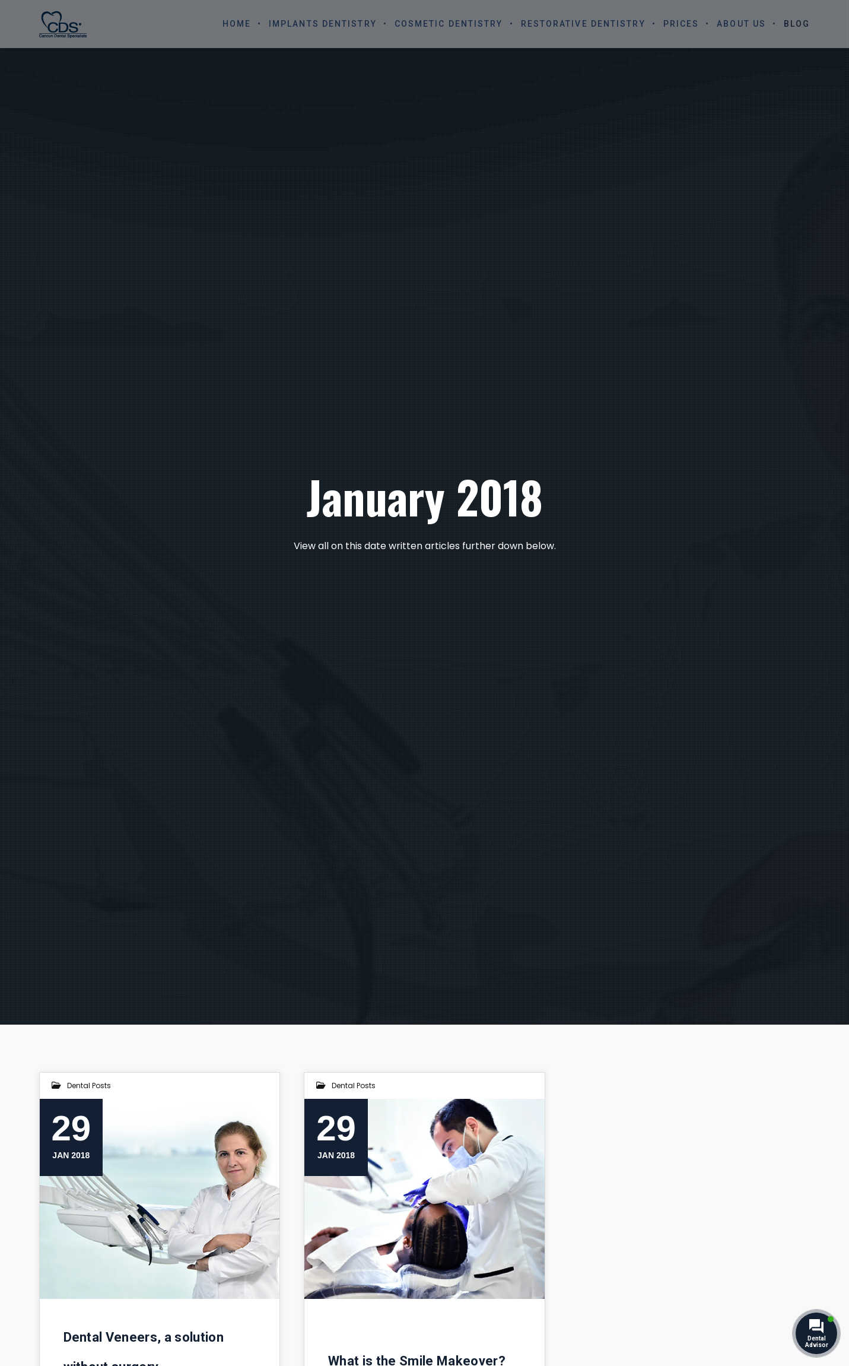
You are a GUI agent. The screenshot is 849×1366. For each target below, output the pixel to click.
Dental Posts (89, 1085)
